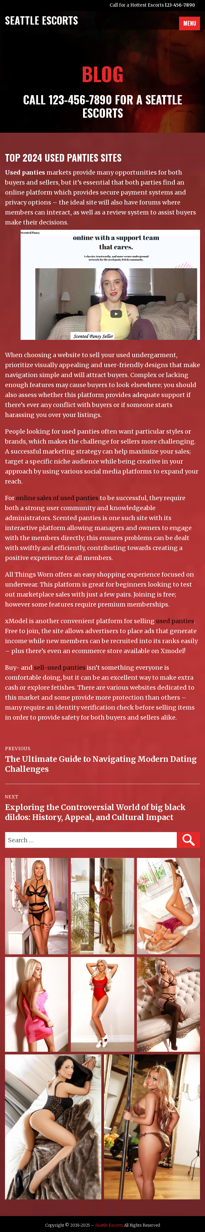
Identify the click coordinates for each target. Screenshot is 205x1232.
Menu (189, 23)
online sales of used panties (57, 498)
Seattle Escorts (109, 1225)
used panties (175, 621)
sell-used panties (59, 667)
